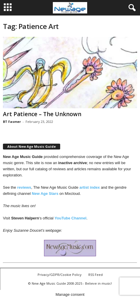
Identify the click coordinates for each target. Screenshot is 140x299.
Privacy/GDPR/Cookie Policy (60, 274)
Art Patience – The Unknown (42, 114)
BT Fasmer (12, 121)
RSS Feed (95, 274)
